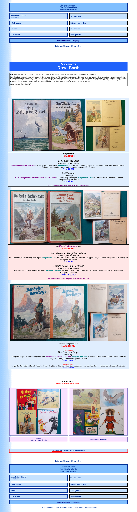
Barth (71, 156)
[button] (68, 55)
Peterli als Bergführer (67, 253)
